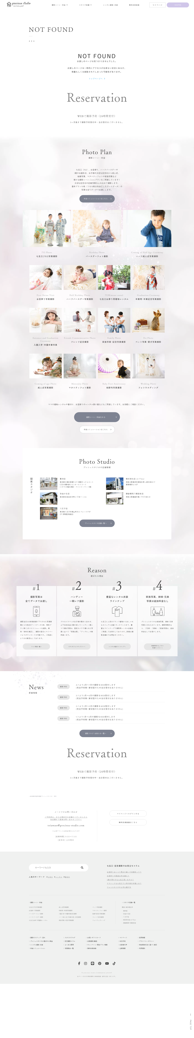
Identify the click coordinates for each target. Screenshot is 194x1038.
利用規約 (143, 1004)
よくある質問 (73, 1000)
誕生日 (69, 931)
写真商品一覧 (73, 1004)
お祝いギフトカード (97, 993)
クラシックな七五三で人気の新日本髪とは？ (127, 938)
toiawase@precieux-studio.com (66, 880)
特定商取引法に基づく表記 (150, 1000)
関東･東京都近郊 (128, 962)
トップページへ (95, 81)
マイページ (127, 993)
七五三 (51, 931)
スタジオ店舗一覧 (131, 957)
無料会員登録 (146, 5)
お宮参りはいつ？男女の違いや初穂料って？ (127, 926)
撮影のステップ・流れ (40, 993)
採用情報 (143, 993)
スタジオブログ (74, 993)
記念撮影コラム (74, 997)
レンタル (60, 931)
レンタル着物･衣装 (127, 5)
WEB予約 (126, 997)
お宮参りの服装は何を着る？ (120, 930)
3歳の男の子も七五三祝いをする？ (122, 934)
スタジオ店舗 (107, 5)
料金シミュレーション (40, 1004)
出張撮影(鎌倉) (95, 997)
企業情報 (126, 1004)
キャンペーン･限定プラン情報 (101, 1000)
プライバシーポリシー (148, 997)
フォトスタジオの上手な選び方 (121, 942)
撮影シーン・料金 (87, 5)
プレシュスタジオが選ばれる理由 (45, 997)
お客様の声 (127, 1000)
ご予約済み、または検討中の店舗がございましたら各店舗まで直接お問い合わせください (66, 872)
